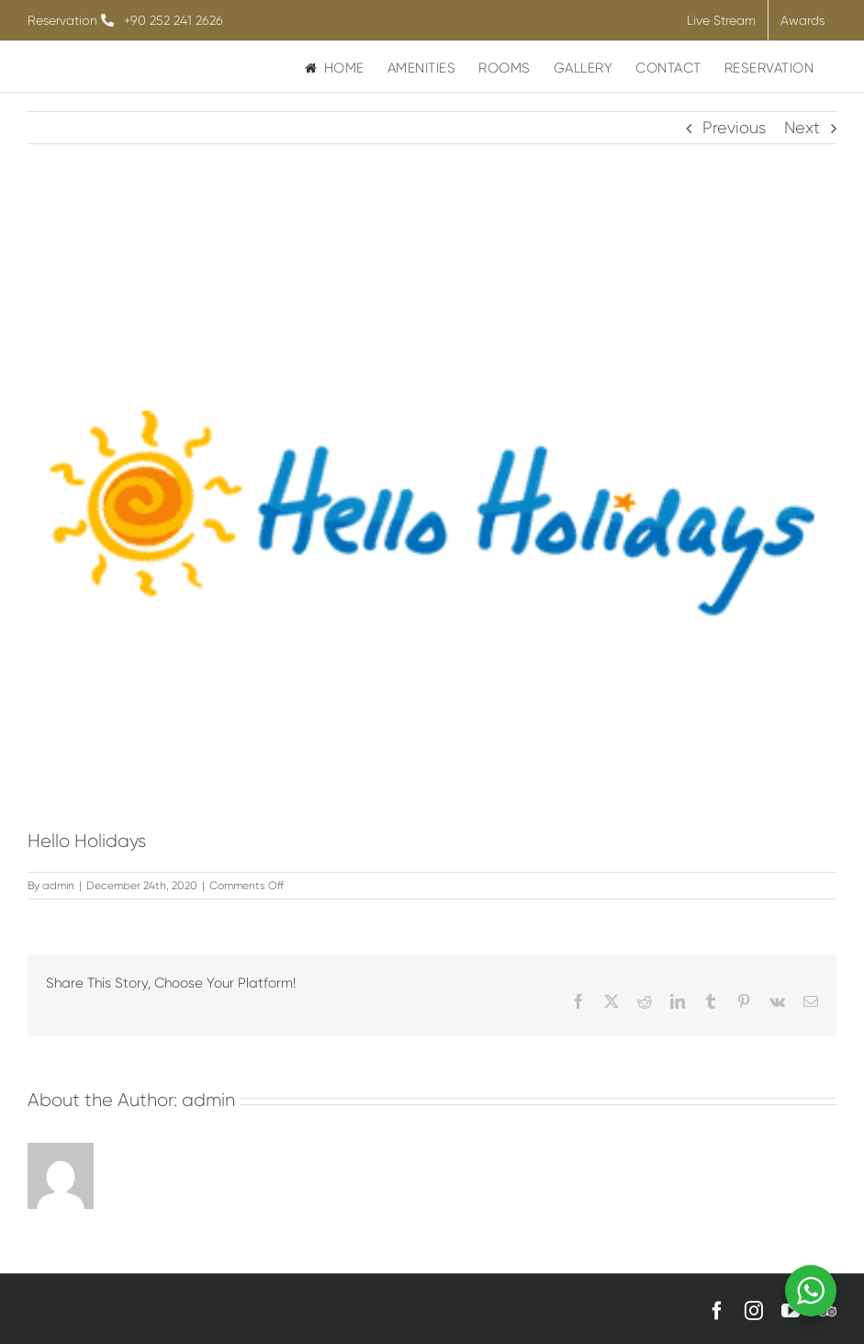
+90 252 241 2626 (173, 20)
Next (802, 128)
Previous (734, 128)
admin (58, 885)
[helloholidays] (432, 514)
